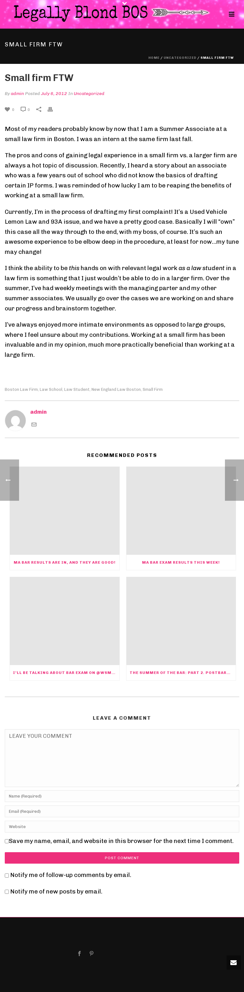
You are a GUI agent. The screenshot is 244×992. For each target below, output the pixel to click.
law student (77, 389)
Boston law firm (21, 389)
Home (153, 58)
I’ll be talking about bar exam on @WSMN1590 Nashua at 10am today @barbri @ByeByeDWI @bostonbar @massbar (66, 672)
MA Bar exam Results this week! (181, 562)
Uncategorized (180, 58)
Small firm (153, 389)
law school (51, 389)
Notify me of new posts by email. (56, 891)
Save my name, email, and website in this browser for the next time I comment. (121, 841)
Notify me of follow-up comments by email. (70, 875)
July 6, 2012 (54, 93)
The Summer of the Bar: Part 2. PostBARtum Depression (183, 672)
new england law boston (116, 389)
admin (17, 93)
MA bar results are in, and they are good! (65, 562)
